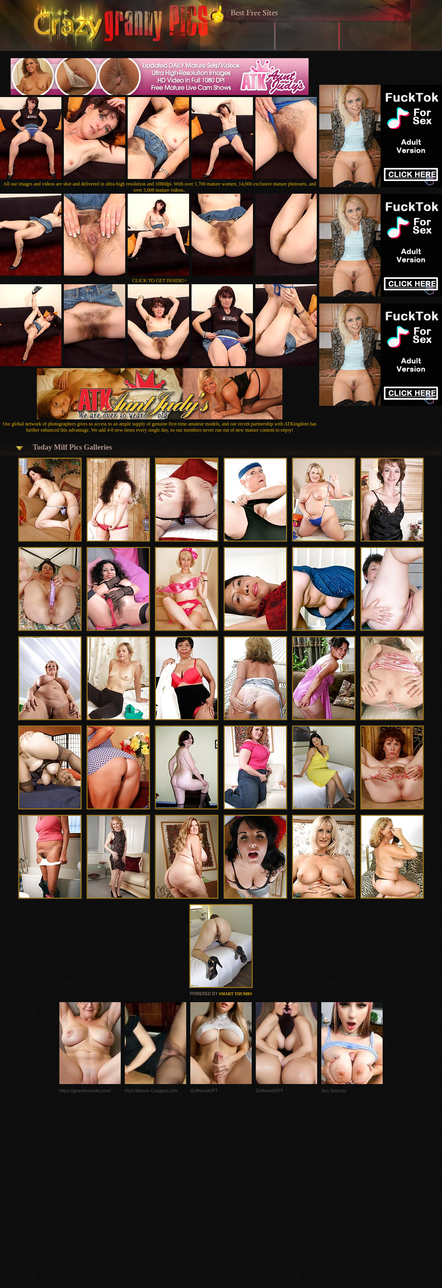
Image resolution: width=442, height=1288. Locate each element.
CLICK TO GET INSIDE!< (159, 280)
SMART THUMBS (235, 993)
